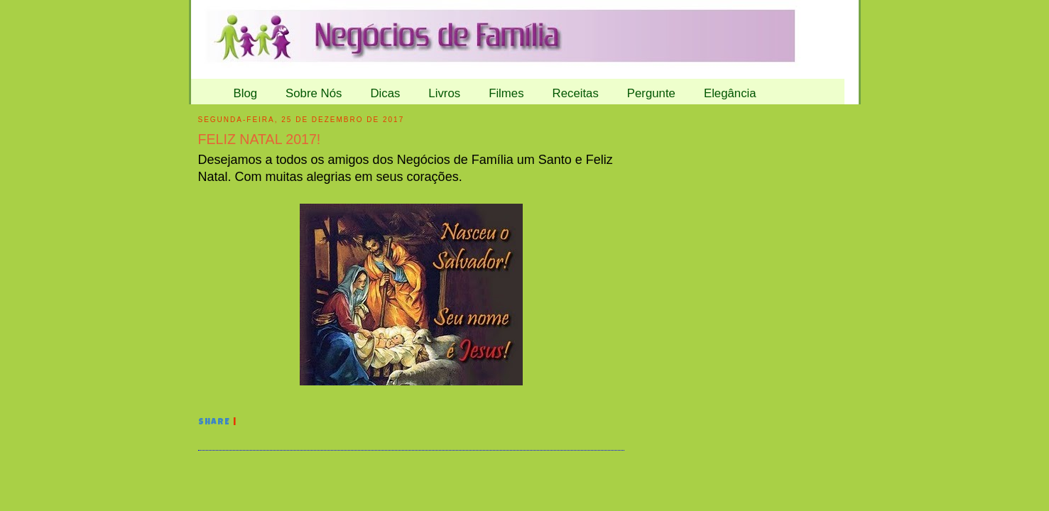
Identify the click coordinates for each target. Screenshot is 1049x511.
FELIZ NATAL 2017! (259, 139)
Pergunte (651, 93)
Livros (444, 93)
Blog (246, 93)
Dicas (385, 93)
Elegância (730, 93)
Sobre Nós (314, 93)
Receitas (576, 93)
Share (214, 423)
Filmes (506, 93)
